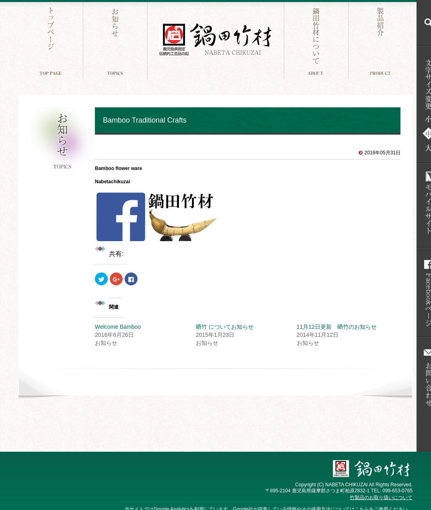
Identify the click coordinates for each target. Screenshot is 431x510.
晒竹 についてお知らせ (225, 327)
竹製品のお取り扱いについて (381, 497)
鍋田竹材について (317, 39)
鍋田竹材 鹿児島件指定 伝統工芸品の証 (215, 39)
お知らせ (116, 39)
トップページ (51, 39)
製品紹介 (381, 39)
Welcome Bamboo (118, 327)
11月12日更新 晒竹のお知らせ (337, 327)
